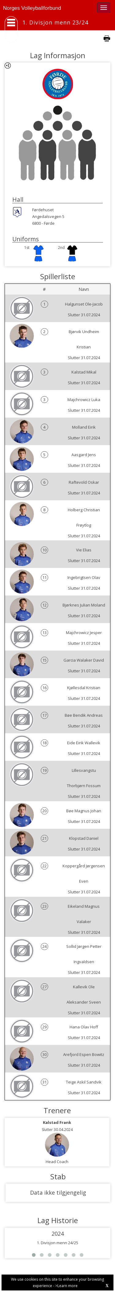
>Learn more (66, 1285)
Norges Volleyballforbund (32, 8)
